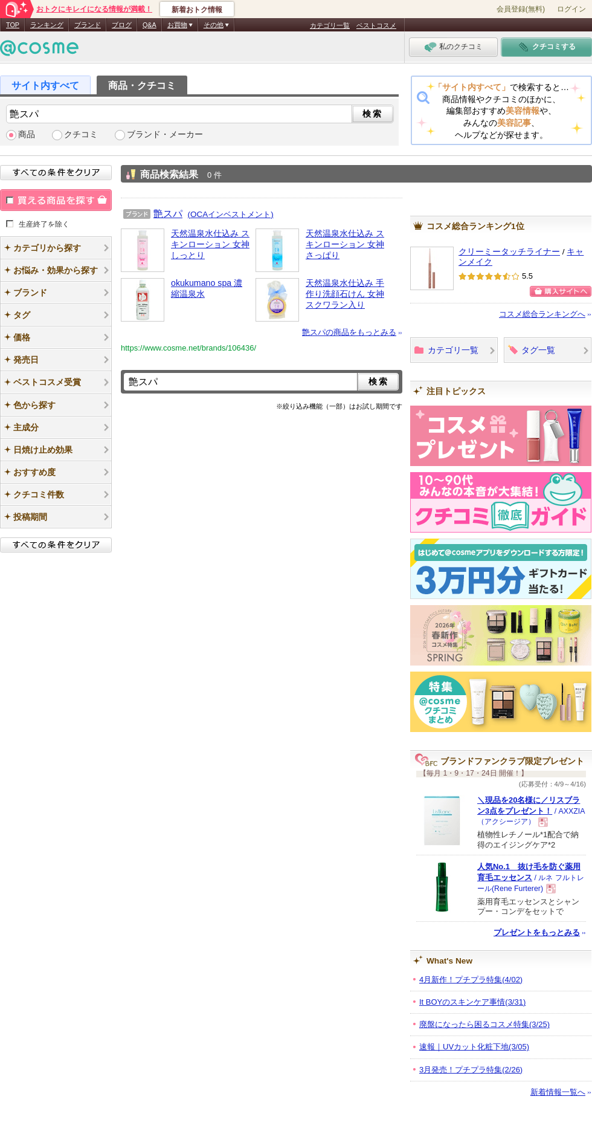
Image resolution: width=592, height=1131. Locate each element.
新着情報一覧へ (557, 1092)
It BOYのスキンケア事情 (472, 1001)
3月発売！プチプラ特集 (471, 1069)
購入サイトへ (560, 291)
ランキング (46, 24)
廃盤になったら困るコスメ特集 (484, 1024)
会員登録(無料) (521, 9)
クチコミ (81, 134)
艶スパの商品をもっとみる (349, 332)
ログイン (571, 9)
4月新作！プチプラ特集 (471, 979)
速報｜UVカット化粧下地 (474, 1046)
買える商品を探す (56, 200)
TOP (12, 24)
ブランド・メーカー (165, 134)
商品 (26, 134)
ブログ (122, 24)
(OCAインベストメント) (231, 214)
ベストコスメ (376, 25)
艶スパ (167, 213)
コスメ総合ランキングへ (542, 314)
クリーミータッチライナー (509, 251)
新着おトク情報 (197, 9)
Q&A (149, 24)
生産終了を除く (44, 223)
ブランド (87, 24)
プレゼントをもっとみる (537, 932)
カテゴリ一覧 (330, 25)
